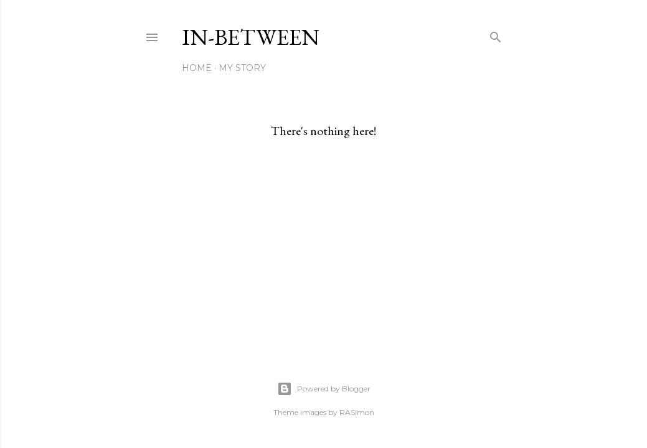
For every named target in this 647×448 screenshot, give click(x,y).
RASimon (356, 412)
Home (197, 67)
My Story (242, 67)
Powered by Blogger (324, 388)
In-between (250, 37)
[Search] (495, 34)
